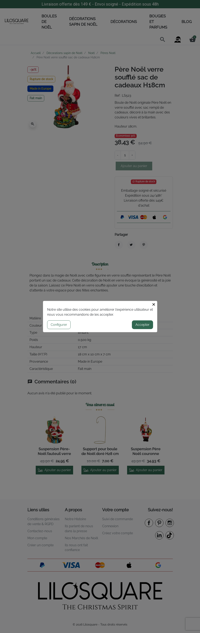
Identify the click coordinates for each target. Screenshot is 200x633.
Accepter (142, 324)
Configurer (59, 324)
